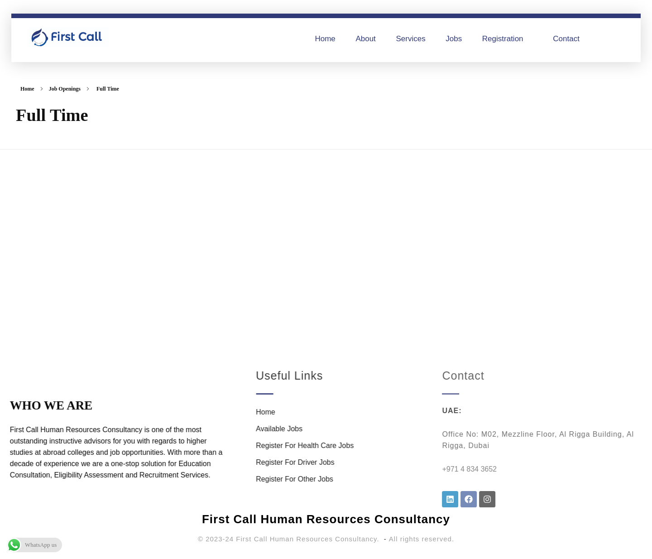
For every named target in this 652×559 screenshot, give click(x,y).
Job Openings (65, 89)
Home (27, 89)
